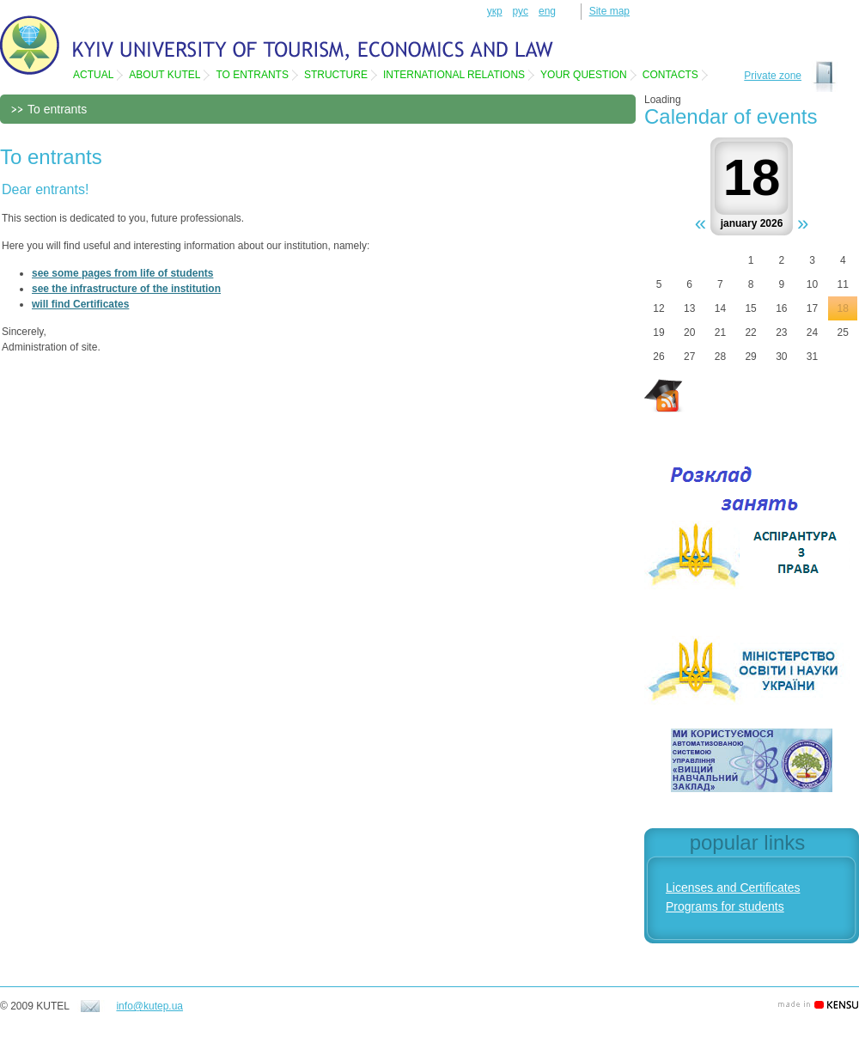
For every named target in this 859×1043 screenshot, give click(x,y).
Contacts (670, 75)
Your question (583, 75)
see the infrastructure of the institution (126, 289)
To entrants (252, 75)
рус (520, 11)
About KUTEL (164, 75)
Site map (609, 11)
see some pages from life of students (122, 273)
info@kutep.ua (149, 1006)
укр (495, 11)
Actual (93, 75)
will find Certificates (80, 304)
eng (547, 11)
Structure (336, 75)
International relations (454, 75)
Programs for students (725, 906)
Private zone (772, 76)
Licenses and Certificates (733, 887)
